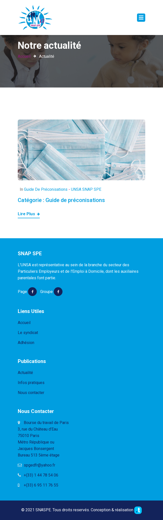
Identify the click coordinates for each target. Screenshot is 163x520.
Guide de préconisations (46, 189)
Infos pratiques (31, 382)
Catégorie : (61, 200)
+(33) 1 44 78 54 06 (38, 475)
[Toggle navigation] (141, 18)
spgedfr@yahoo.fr (36, 465)
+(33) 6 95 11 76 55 (38, 485)
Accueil (24, 56)
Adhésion (26, 342)
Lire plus (29, 214)
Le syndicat (28, 332)
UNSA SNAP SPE (86, 189)
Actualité (25, 372)
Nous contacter (31, 392)
